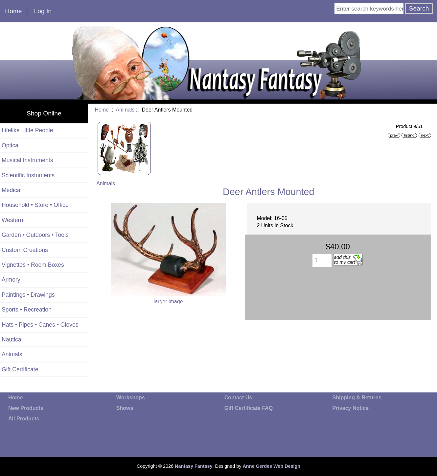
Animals (125, 110)
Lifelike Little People (27, 130)
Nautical (12, 339)
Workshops (130, 397)
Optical (11, 145)
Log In (43, 11)
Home (13, 11)
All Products (23, 418)
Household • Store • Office (35, 205)
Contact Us (238, 397)
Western (12, 220)
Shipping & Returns (357, 397)
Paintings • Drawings (28, 294)
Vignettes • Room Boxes (33, 265)
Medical (12, 190)
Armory (11, 279)
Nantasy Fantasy (193, 466)
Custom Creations (25, 250)
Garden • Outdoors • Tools (35, 235)
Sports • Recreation (27, 309)
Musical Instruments (27, 160)
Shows (124, 408)
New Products (25, 408)
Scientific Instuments (28, 175)
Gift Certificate (20, 369)
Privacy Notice (351, 408)
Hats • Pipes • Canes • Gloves (40, 324)
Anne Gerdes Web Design (271, 466)
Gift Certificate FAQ (248, 408)
